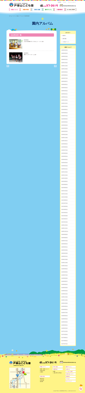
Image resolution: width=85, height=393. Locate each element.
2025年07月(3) (64, 78)
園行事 (64, 35)
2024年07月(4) (64, 115)
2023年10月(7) (64, 140)
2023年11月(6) (64, 137)
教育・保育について (44, 369)
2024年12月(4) (64, 100)
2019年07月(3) (64, 275)
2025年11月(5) (64, 65)
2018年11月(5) (64, 300)
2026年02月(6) (64, 56)
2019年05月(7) (64, 281)
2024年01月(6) (64, 134)
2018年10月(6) (64, 303)
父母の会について (69, 373)
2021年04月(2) (64, 212)
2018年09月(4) (64, 306)
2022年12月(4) (64, 171)
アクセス (64, 2)
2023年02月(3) (64, 165)
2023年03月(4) (64, 162)
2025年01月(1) (64, 97)
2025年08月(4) (64, 75)
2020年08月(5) (64, 237)
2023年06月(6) (64, 153)
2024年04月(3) (64, 125)
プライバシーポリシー (72, 2)
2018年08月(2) (64, 309)
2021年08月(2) (64, 200)
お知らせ (68, 369)
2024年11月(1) (64, 103)
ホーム (10, 15)
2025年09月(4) (64, 72)
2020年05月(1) (64, 246)
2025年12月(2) (64, 62)
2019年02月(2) (64, 290)
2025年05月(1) (64, 84)
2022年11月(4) (64, 175)
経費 (54, 371)
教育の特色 (42, 370)
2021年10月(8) (64, 197)
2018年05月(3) (64, 318)
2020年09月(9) (64, 234)
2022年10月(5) (64, 178)
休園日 (41, 371)
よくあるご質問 (69, 371)
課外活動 (64, 38)
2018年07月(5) (64, 312)
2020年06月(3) (64, 243)
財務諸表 (59, 2)
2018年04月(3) (64, 321)
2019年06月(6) (64, 278)
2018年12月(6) (64, 296)
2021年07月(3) (64, 203)
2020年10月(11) (64, 231)
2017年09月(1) (64, 337)
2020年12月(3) (64, 225)
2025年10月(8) (64, 68)
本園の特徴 (42, 376)
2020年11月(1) (64, 228)
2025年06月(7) (64, 81)
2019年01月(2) (64, 293)
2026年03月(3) (64, 53)
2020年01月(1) (64, 256)
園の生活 (42, 378)
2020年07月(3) (64, 240)
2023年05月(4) (64, 156)
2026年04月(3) (64, 50)
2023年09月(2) (64, 143)
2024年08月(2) (64, 112)
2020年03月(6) (64, 250)
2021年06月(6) (64, 206)
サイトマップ (69, 381)
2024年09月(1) (64, 109)
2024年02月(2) (64, 131)
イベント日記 (16, 15)
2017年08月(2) (64, 340)
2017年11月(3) (64, 331)
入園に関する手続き (57, 372)
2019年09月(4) (64, 268)
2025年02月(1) (64, 93)
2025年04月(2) (64, 87)
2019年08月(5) (64, 271)
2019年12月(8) (64, 259)
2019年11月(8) (64, 262)
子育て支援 (55, 366)
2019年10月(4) (64, 265)
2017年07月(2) (64, 343)
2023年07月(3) (64, 150)
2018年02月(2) (64, 328)
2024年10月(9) (64, 106)
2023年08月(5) (64, 146)
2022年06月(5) (64, 187)
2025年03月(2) (64, 90)
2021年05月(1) (64, 209)
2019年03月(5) (64, 287)
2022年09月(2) (64, 181)
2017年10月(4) (64, 334)
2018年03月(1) (64, 325)
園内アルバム (69, 366)
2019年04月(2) (64, 284)
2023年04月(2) (64, 159)
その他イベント (66, 41)
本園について (43, 366)
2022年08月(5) (64, 184)
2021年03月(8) (64, 215)
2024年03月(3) (64, 128)
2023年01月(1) (64, 168)
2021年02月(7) (64, 218)
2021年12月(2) (64, 190)
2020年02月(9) (64, 253)
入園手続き (55, 369)
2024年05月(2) (64, 121)
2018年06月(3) (64, 315)
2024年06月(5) (64, 118)
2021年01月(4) (64, 222)
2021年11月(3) (64, 193)
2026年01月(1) (64, 59)
